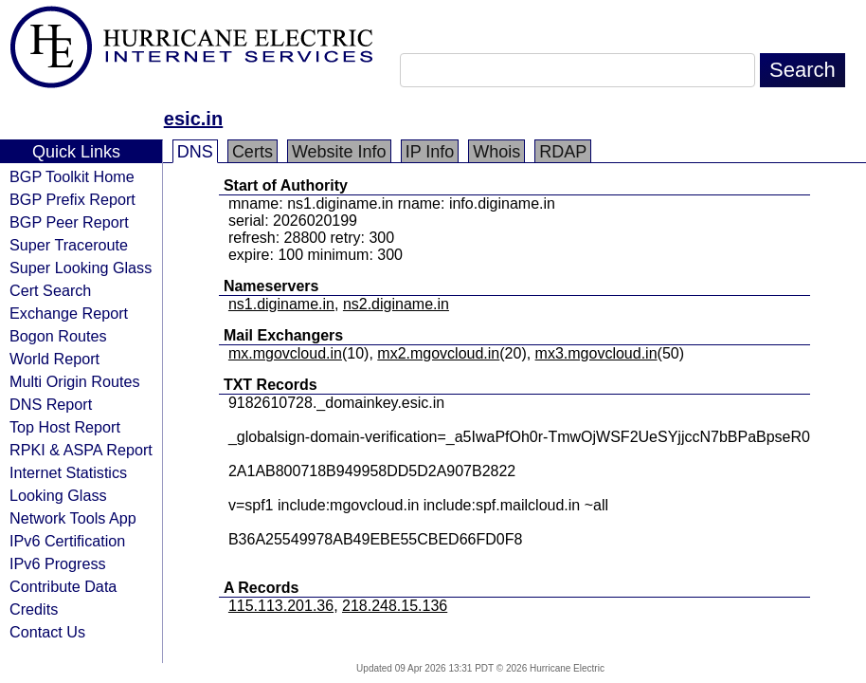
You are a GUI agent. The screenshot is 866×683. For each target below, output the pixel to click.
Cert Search (50, 290)
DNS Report (50, 404)
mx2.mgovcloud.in (438, 353)
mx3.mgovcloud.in (596, 353)
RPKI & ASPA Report (81, 449)
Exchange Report (68, 313)
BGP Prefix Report (72, 199)
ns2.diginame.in (396, 304)
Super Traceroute (68, 244)
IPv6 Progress (57, 563)
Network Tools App (72, 517)
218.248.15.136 (394, 606)
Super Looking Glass (80, 267)
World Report (54, 358)
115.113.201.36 (281, 606)
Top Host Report (64, 426)
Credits (33, 609)
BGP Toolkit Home (72, 176)
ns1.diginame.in (281, 304)
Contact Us (47, 631)
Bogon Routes (58, 335)
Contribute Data (63, 586)
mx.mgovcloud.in (285, 353)
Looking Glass (58, 495)
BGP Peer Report (69, 222)
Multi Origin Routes (74, 381)
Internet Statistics (68, 472)
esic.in (193, 118)
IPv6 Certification (67, 540)
